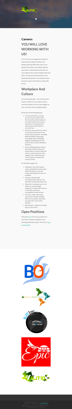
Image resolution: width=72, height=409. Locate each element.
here (29, 217)
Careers (26, 39)
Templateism (44, 403)
